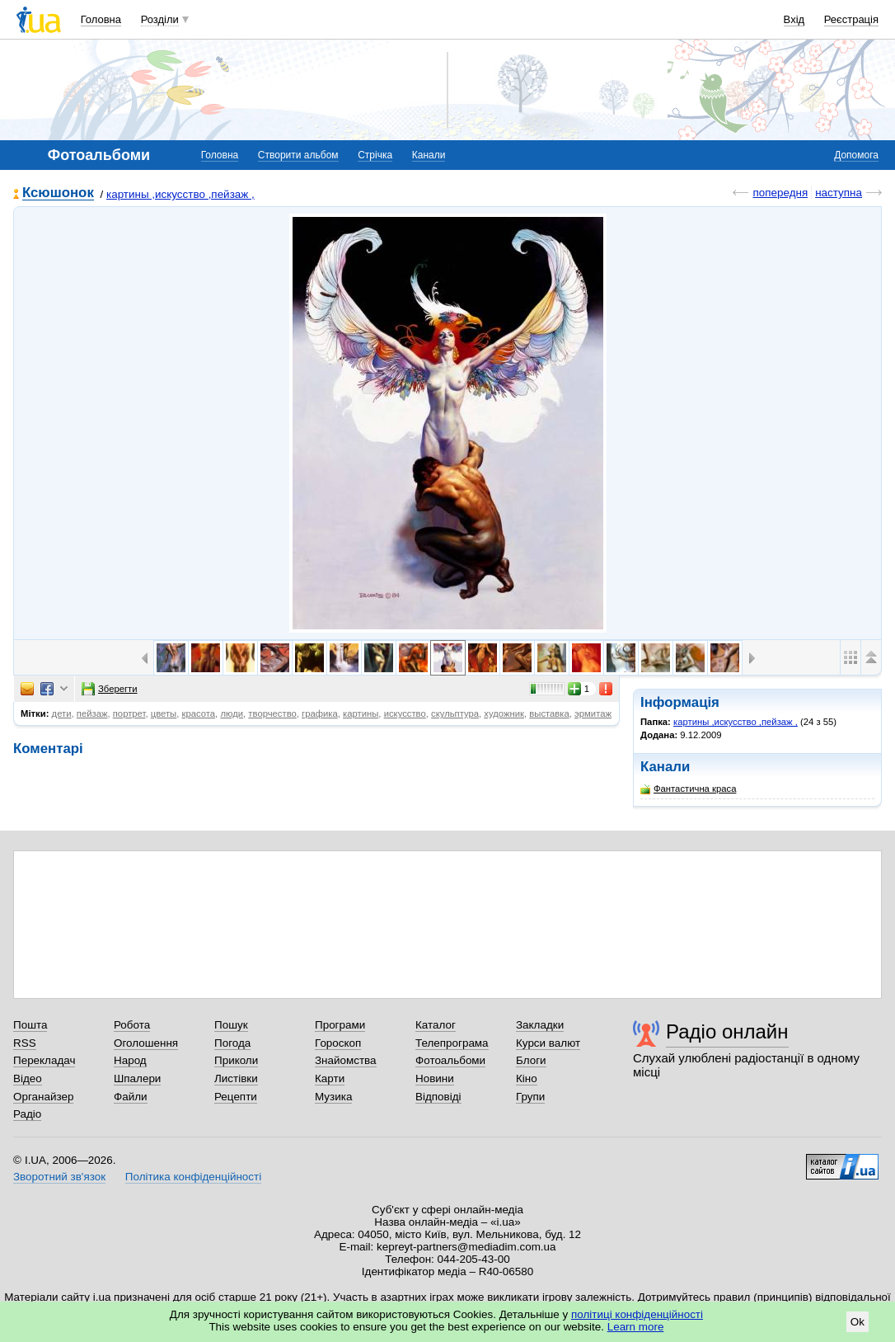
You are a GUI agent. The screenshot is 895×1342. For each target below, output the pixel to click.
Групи (530, 1096)
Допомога (856, 155)
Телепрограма (452, 1043)
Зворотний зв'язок (59, 1176)
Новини (434, 1078)
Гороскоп (338, 1043)
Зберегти (110, 688)
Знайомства (346, 1060)
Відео (27, 1078)
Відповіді (438, 1096)
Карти (329, 1078)
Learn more (635, 1327)
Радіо (27, 1114)
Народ (130, 1060)
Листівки (236, 1078)
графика (320, 713)
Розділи (160, 19)
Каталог (435, 1025)
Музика (333, 1096)
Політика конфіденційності (193, 1176)
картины (360, 713)
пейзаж (92, 713)
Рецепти (235, 1096)
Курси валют (548, 1043)
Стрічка (375, 155)
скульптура (455, 713)
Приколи (236, 1060)
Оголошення (146, 1043)
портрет (129, 713)
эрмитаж (593, 713)
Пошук (231, 1025)
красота (199, 713)
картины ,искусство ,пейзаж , (180, 194)
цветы (164, 713)
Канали (429, 155)
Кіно (526, 1078)
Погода (232, 1043)
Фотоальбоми (450, 1060)
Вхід (794, 19)
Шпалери (137, 1078)
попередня (780, 192)
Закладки (540, 1025)
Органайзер (43, 1096)
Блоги (531, 1060)
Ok (857, 1322)
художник (504, 713)
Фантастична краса (688, 789)
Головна (101, 19)
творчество (272, 713)
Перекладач (44, 1060)
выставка (549, 713)
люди (231, 713)
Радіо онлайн (727, 1031)
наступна (838, 192)
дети (62, 713)
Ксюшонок (58, 193)
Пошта (30, 1025)
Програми (340, 1025)
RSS (24, 1043)
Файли (131, 1096)
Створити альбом (298, 155)
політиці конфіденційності (637, 1314)
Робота (132, 1025)
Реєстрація (851, 19)
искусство (405, 713)
